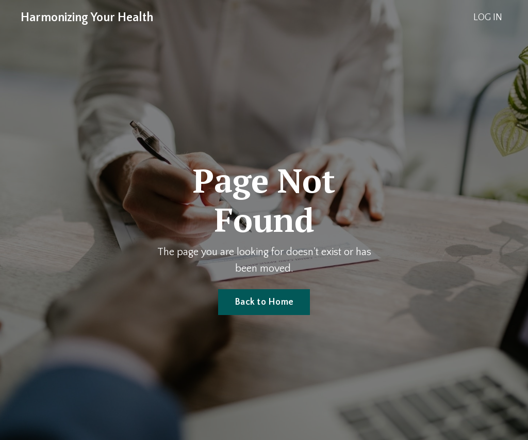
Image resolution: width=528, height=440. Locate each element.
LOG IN (487, 17)
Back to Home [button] (264, 302)
